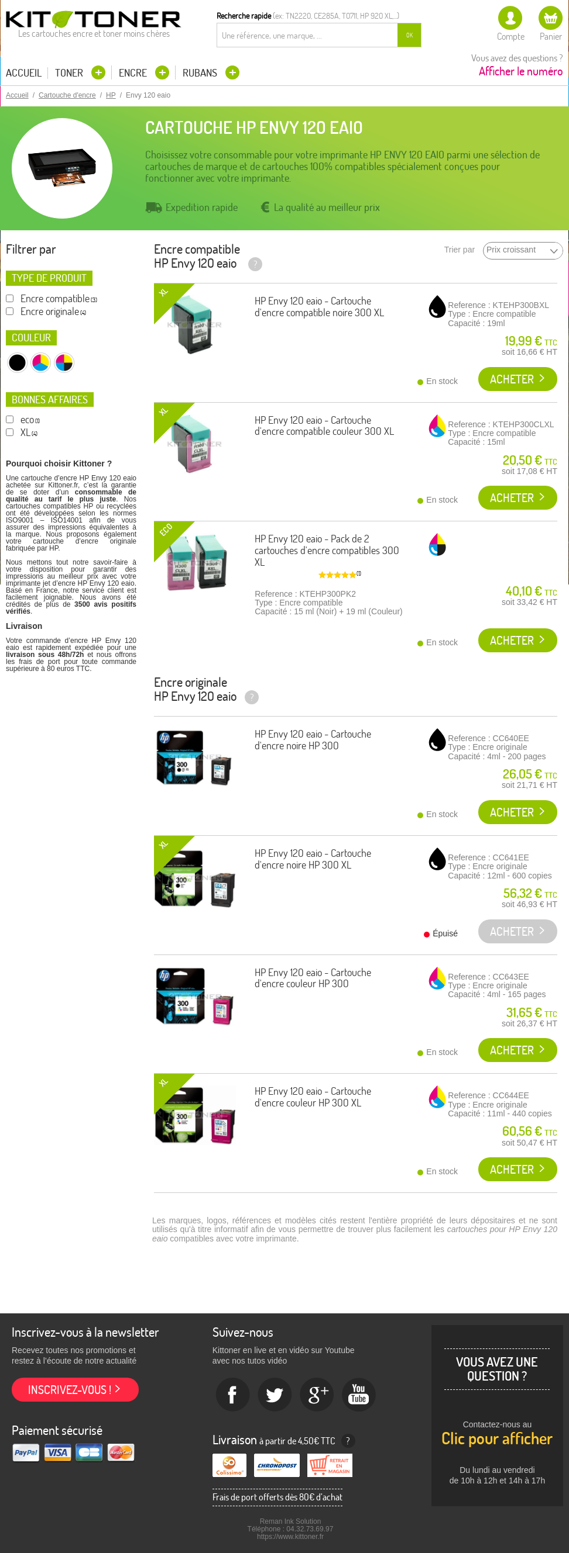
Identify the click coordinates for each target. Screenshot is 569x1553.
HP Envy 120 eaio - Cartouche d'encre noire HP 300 (313, 739)
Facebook (233, 1395)
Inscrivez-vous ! (69, 1389)
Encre (134, 72)
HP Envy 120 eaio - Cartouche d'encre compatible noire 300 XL (319, 306)
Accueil (24, 73)
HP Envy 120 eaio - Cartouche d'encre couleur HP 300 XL (313, 1096)
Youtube (359, 1395)
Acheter (512, 379)
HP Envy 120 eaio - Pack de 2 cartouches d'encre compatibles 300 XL (327, 550)
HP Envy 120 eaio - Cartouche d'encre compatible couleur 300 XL (324, 425)
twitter (275, 1395)
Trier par (459, 249)
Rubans (201, 72)
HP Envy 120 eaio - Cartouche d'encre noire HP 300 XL (313, 858)
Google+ (317, 1395)
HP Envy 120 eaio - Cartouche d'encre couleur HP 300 (313, 978)
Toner (70, 72)
